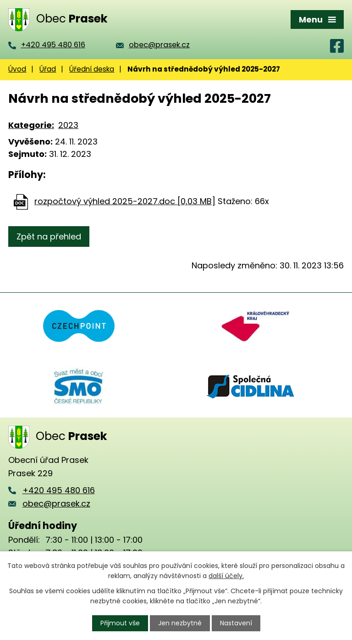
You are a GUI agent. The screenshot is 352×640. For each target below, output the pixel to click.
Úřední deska (91, 69)
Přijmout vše (120, 623)
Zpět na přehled (48, 236)
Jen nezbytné (180, 623)
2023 (68, 125)
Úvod (17, 69)
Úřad (47, 69)
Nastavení (236, 623)
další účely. (226, 575)
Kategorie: (31, 125)
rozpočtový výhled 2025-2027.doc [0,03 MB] (124, 201)
